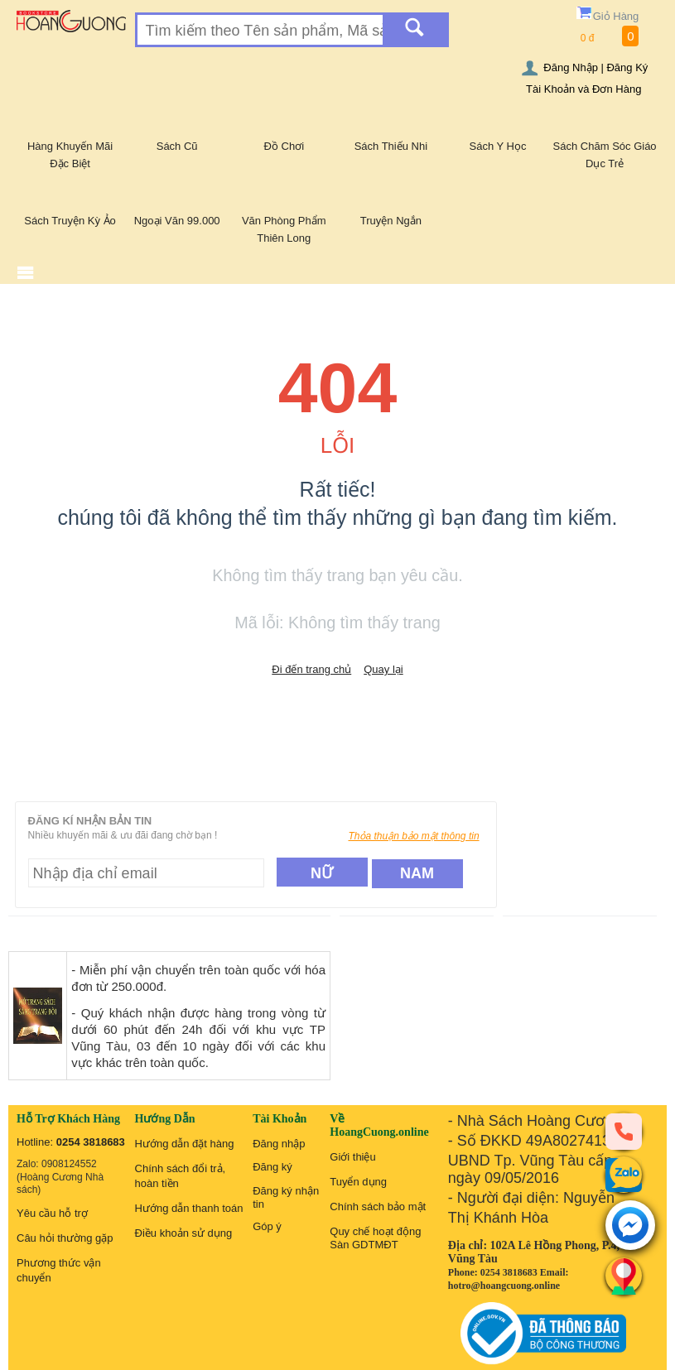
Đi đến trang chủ (311, 669)
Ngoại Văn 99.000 (177, 220)
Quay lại (383, 669)
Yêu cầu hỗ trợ (52, 1213)
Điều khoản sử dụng (184, 1233)
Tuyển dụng (358, 1181)
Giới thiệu (352, 1157)
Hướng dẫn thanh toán (189, 1208)
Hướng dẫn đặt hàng (184, 1143)
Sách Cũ (177, 146)
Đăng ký (272, 1167)
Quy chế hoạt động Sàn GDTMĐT (375, 1238)
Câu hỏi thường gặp (65, 1238)
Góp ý (267, 1226)
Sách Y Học (498, 146)
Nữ (322, 873)
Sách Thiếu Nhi (390, 146)
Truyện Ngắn (391, 220)
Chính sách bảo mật (378, 1206)
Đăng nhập (279, 1143)
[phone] (623, 1131)
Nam (417, 873)
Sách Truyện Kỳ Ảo (69, 220)
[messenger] (630, 1226)
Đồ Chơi (284, 146)
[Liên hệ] (623, 1275)
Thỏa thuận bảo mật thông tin (413, 836)
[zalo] (623, 1174)
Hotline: (71, 1142)
